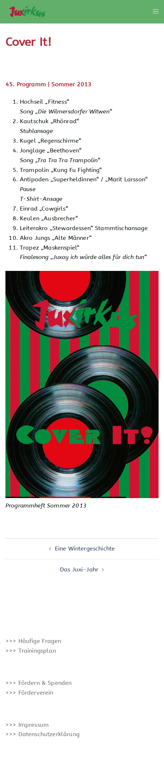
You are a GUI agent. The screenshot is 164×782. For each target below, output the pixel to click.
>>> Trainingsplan (30, 650)
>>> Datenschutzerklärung (42, 734)
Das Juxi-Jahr (79, 569)
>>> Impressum (27, 724)
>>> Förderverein (29, 692)
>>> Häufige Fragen (33, 641)
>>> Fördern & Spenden (38, 682)
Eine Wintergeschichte (85, 548)
